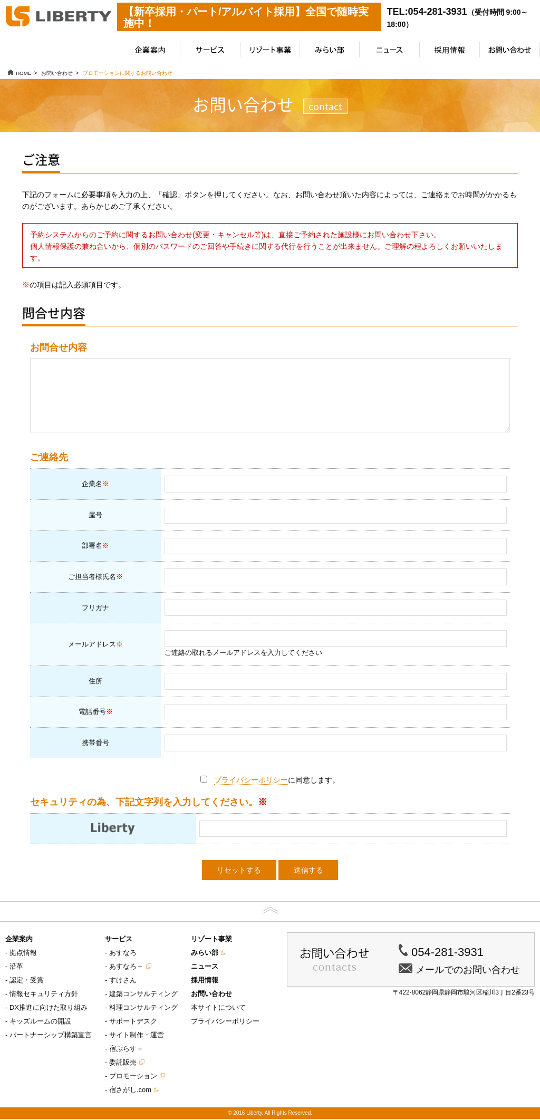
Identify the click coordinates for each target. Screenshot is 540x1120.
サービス (118, 940)
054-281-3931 (447, 953)
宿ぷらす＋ (126, 1050)
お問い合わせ (211, 995)
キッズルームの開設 (40, 1022)
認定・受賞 (26, 981)
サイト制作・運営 (136, 1036)
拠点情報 (23, 954)
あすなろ (123, 954)
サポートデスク (133, 1022)
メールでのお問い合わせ (468, 970)
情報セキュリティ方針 (43, 995)
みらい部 (204, 954)
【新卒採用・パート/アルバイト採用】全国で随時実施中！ (246, 17)
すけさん (123, 981)
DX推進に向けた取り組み (48, 1008)
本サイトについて (218, 1008)
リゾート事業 (211, 940)
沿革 (16, 967)
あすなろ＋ (126, 967)
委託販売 (123, 1063)
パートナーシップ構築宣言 (50, 1036)
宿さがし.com (130, 1091)
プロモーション (133, 1077)
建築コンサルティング (143, 995)
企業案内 (19, 940)
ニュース (204, 967)
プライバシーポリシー (251, 781)
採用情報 (204, 981)
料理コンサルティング (143, 1008)
